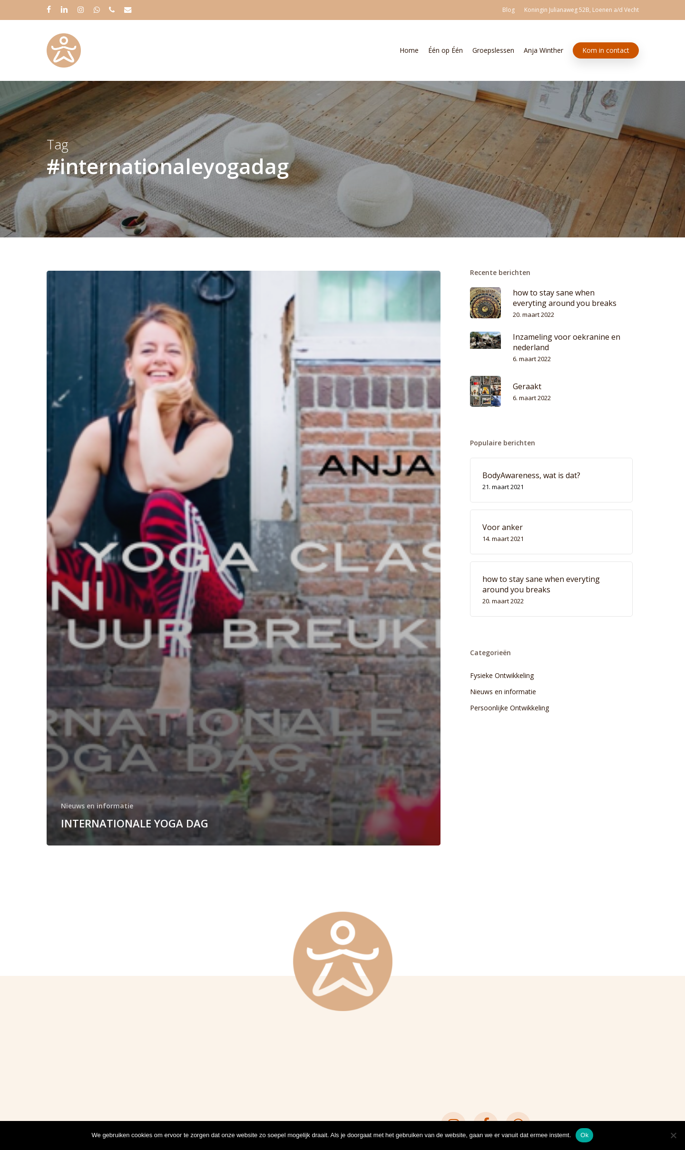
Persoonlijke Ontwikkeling (509, 707)
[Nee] (673, 1135)
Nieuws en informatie (97, 805)
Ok (584, 1135)
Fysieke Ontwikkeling (502, 675)
